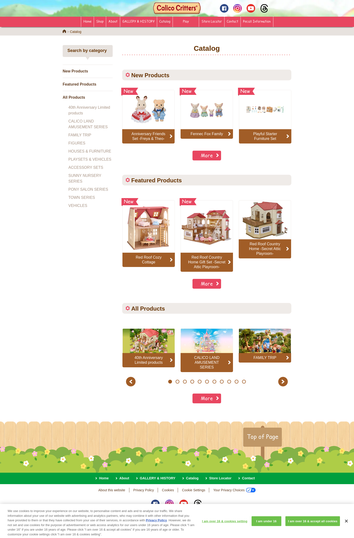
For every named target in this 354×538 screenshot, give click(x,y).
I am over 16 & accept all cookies (312, 524)
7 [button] (214, 381)
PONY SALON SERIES (88, 189)
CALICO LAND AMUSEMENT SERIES (88, 124)
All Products (74, 97)
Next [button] (284, 381)
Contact (232, 21)
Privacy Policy (143, 490)
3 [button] (184, 381)
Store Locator (212, 21)
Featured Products (79, 84)
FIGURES (76, 143)
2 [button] (177, 381)
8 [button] (221, 381)
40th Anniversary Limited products (89, 110)
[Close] (346, 524)
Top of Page (262, 436)
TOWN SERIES (81, 197)
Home (87, 21)
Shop (100, 21)
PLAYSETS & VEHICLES (89, 159)
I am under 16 (266, 524)
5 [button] (199, 381)
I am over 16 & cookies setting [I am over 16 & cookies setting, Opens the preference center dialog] (224, 524)
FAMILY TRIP (79, 135)
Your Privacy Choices (234, 490)
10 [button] (236, 381)
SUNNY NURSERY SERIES (84, 178)
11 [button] (244, 381)
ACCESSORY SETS (85, 167)
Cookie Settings (193, 490)
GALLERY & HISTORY (138, 21)
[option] (148, 233)
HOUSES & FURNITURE (89, 151)
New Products (75, 71)
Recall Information (257, 21)
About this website (111, 490)
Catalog (164, 21)
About (112, 21)
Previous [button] (131, 381)
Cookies (168, 490)
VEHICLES (77, 206)
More (207, 155)
